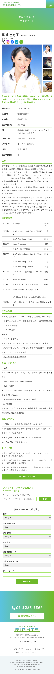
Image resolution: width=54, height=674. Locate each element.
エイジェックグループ (35, 649)
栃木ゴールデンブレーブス (27, 652)
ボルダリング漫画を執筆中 (14, 357)
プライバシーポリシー (27, 642)
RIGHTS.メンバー (27, 476)
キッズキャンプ (16, 649)
